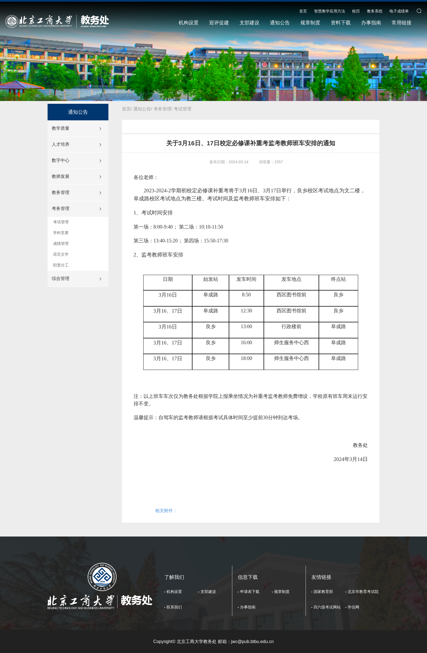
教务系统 (374, 11)
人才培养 (60, 144)
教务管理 (60, 192)
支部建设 (249, 22)
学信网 (353, 607)
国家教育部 (323, 591)
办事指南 (371, 22)
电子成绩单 (399, 11)
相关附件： (166, 510)
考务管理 (60, 208)
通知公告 (280, 22)
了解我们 (174, 577)
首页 (303, 11)
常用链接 (402, 22)
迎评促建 (219, 22)
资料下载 (341, 22)
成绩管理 (61, 243)
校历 (356, 11)
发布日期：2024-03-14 (229, 162)
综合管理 (60, 278)
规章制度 (310, 22)
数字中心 (60, 160)
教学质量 (60, 128)
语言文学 (61, 254)
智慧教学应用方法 (329, 11)
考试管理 (61, 222)
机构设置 (189, 22)
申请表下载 (249, 591)
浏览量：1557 (271, 162)
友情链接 (321, 577)
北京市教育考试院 (363, 591)
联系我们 (174, 607)
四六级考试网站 (327, 607)
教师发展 (60, 176)
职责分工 (61, 265)
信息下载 (248, 577)
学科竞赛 (61, 232)
